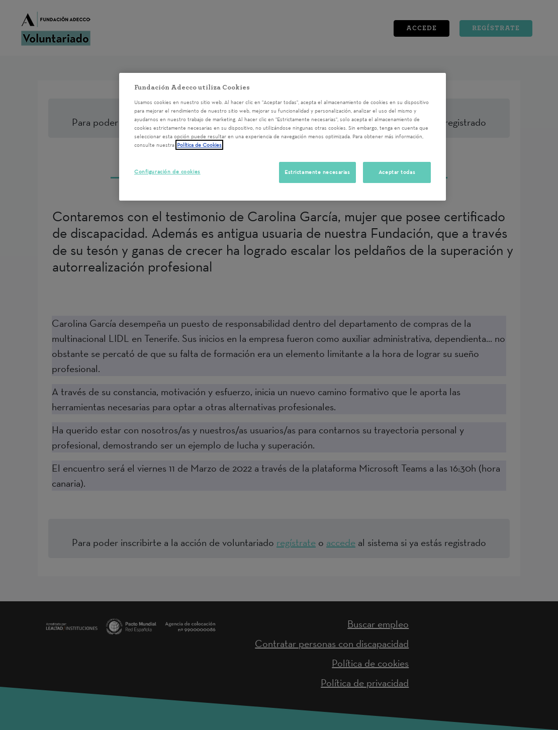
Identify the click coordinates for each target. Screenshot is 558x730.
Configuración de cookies (167, 171)
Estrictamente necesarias (317, 171)
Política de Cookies (199, 144)
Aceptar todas (397, 171)
